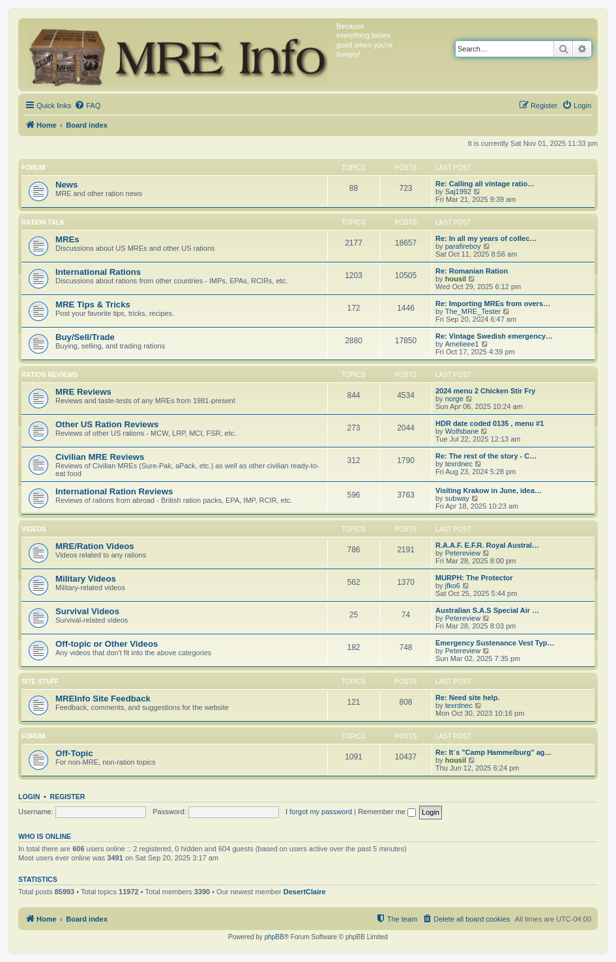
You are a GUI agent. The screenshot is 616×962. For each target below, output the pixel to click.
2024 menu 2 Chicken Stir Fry (485, 391)
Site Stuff (40, 681)
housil (455, 279)
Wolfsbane (462, 431)
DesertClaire (305, 892)
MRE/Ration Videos (94, 546)
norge (454, 399)
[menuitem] (87, 105)
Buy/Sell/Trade (85, 337)
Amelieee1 (462, 344)
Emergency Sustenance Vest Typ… (495, 643)
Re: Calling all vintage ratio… (485, 184)
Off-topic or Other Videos (106, 644)
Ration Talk (43, 222)
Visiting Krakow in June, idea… (488, 490)
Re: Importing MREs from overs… (492, 303)
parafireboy (463, 246)
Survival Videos (87, 611)
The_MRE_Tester (473, 311)
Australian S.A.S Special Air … (487, 610)
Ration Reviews (50, 374)
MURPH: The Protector (474, 578)
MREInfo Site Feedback (103, 698)
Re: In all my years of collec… (485, 238)
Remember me (387, 811)
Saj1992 (458, 191)
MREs (67, 239)
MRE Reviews (83, 392)
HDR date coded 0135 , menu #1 (489, 423)
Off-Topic (74, 753)
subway (457, 498)
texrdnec (459, 464)
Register (67, 796)
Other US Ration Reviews (106, 424)
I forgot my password (319, 811)
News (66, 185)
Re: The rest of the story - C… (485, 456)
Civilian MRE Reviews (99, 457)
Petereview (462, 553)
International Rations (98, 272)
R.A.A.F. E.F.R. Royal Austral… (487, 545)
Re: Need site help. (467, 697)
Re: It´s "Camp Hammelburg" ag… (493, 752)
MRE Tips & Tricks (92, 304)
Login (29, 796)
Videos (34, 529)
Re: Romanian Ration (471, 271)
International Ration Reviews (114, 491)
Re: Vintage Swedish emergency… (494, 336)
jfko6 (452, 585)
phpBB (274, 937)
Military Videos (85, 579)
